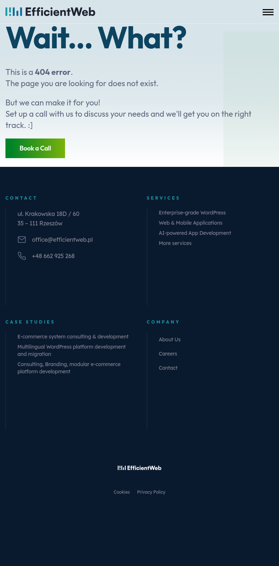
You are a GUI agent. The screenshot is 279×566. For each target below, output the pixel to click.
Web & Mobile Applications (190, 223)
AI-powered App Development (195, 233)
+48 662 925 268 (53, 256)
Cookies (122, 492)
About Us (170, 339)
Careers (168, 353)
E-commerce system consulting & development (73, 336)
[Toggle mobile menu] (268, 12)
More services (175, 243)
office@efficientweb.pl (62, 239)
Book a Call (35, 148)
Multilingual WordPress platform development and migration (71, 350)
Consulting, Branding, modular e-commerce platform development (69, 368)
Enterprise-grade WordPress (192, 212)
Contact (168, 368)
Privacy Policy (151, 492)
